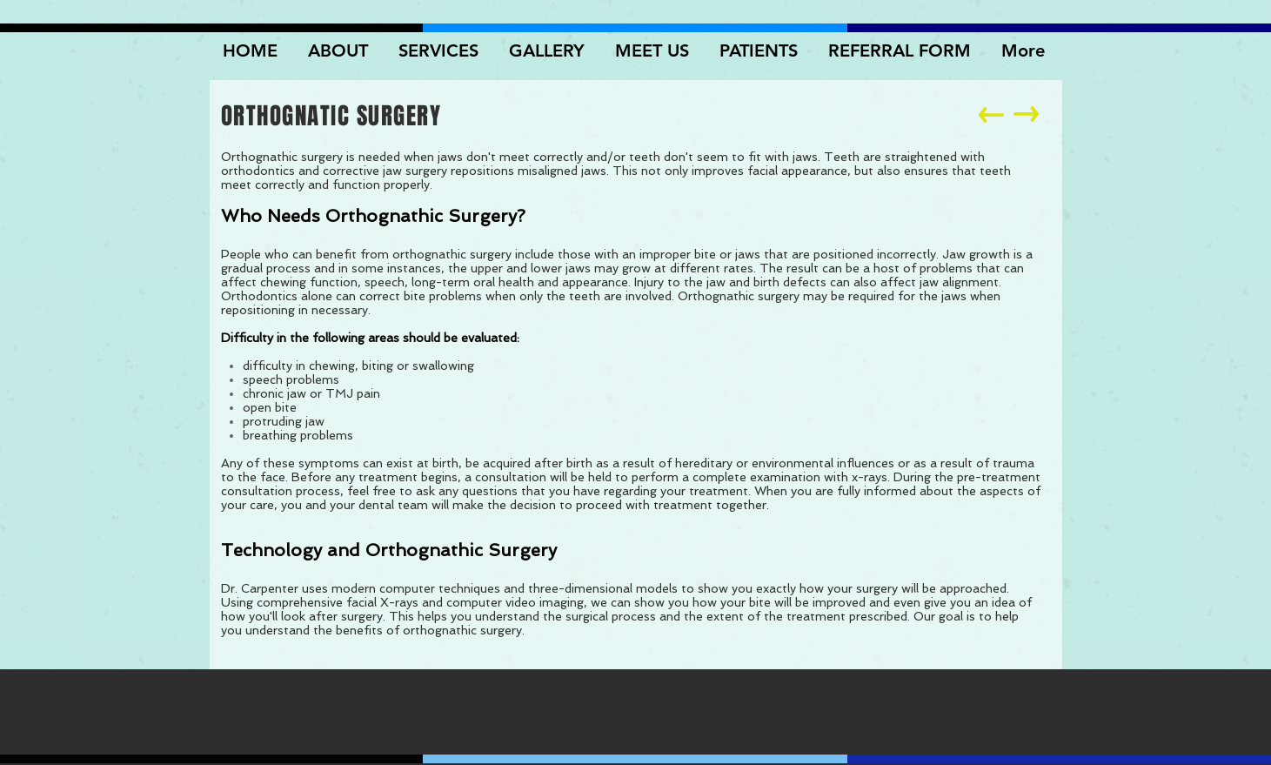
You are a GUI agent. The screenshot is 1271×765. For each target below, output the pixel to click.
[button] (549, 50)
